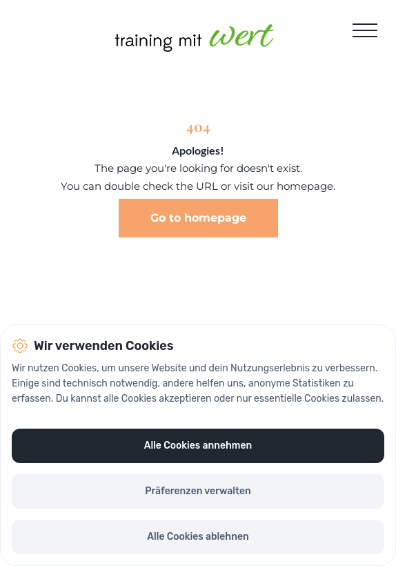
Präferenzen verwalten (198, 491)
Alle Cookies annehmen (198, 445)
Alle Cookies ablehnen (197, 537)
